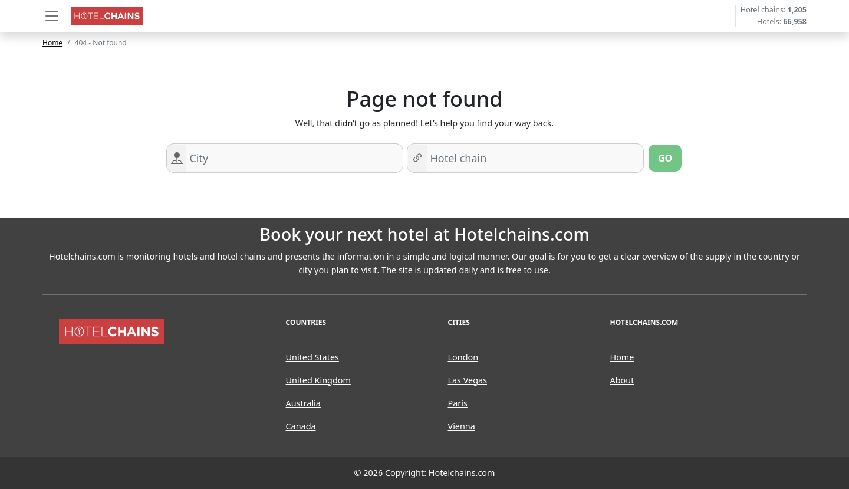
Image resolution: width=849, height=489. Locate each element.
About (622, 380)
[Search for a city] (294, 158)
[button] (51, 16)
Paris (458, 403)
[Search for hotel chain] (535, 158)
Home (52, 43)
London (463, 357)
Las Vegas (468, 380)
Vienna (461, 426)
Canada (301, 426)
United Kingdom (318, 380)
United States (312, 357)
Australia (303, 403)
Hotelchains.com (462, 472)
